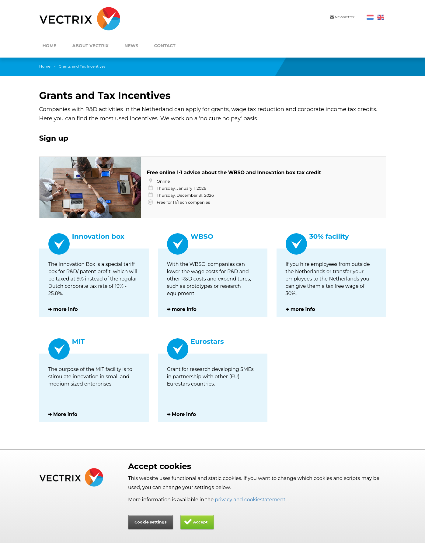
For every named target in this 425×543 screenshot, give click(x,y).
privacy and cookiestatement (250, 499)
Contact (165, 45)
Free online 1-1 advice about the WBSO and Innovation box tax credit (234, 172)
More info (65, 414)
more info (65, 309)
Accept (200, 522)
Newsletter (342, 17)
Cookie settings (150, 522)
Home (50, 45)
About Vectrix (90, 45)
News (131, 45)
